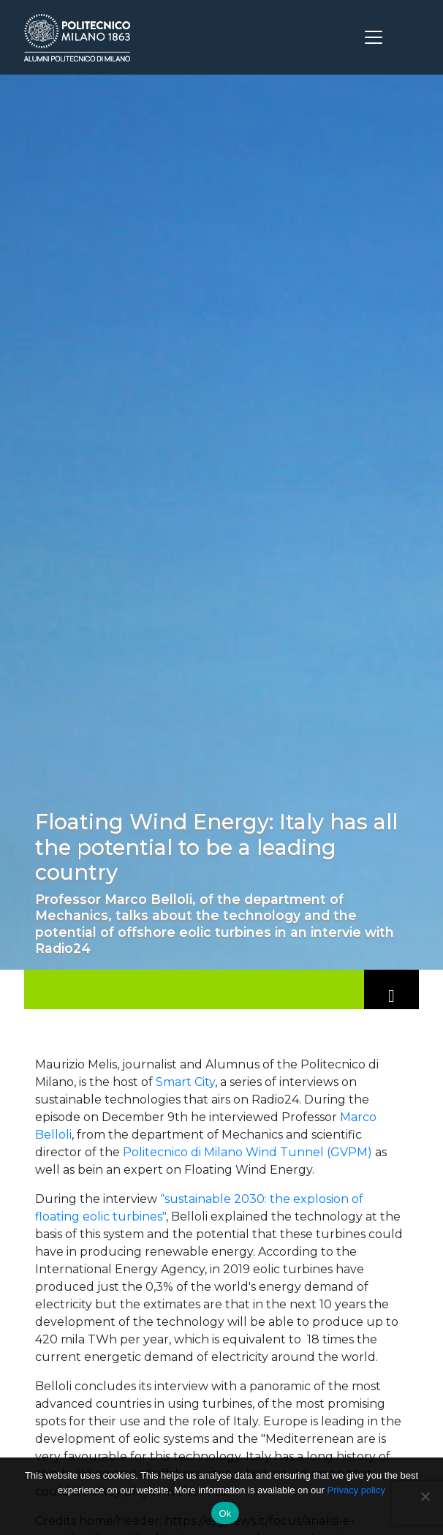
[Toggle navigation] (373, 37)
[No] (424, 1496)
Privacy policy (356, 1490)
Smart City (185, 1082)
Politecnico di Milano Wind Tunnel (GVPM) (247, 1152)
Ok (225, 1513)
